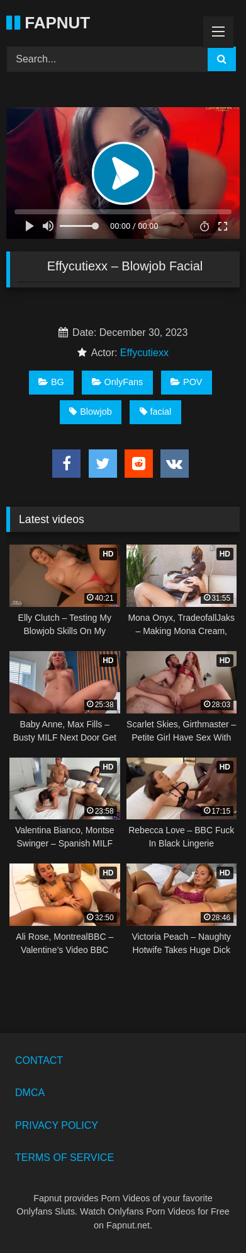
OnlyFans (117, 382)
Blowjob (90, 412)
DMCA (30, 1092)
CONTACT (39, 1060)
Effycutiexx (144, 352)
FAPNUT (48, 22)
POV (186, 382)
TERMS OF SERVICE (64, 1157)
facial (156, 412)
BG (51, 382)
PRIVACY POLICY (56, 1125)
